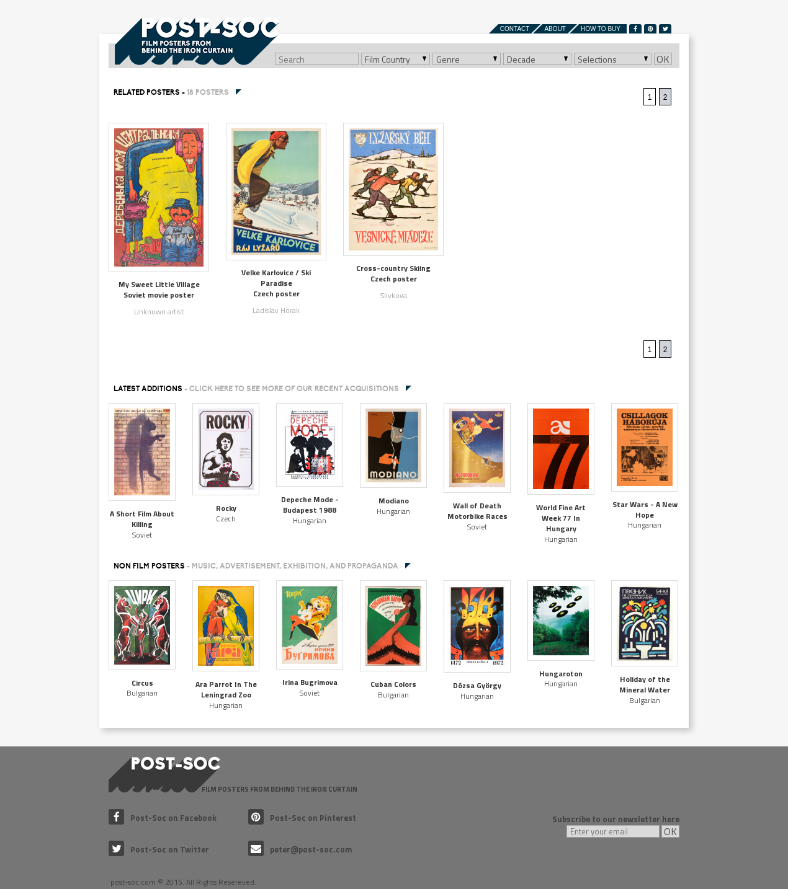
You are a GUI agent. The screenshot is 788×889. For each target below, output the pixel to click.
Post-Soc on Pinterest (302, 818)
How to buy (600, 28)
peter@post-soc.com (300, 849)
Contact (515, 28)
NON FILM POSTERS (256, 566)
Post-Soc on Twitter (159, 849)
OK (662, 59)
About (554, 28)
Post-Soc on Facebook (163, 818)
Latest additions (256, 388)
